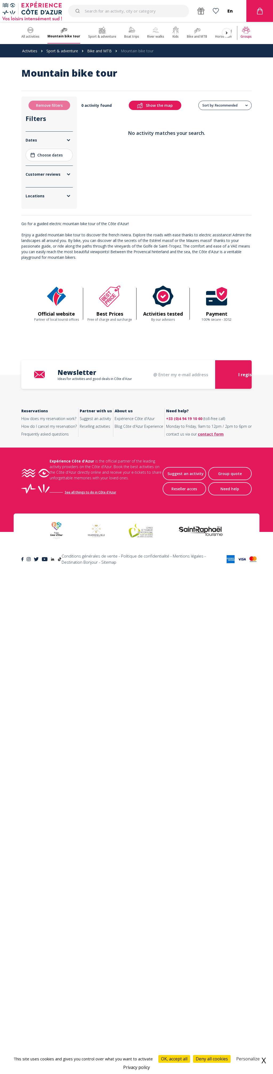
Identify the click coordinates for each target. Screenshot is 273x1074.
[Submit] (78, 11)
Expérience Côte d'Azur (135, 923)
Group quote (230, 978)
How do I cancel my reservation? (49, 931)
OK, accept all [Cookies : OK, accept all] (174, 1059)
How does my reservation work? (48, 923)
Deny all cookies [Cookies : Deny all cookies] (212, 1059)
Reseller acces (184, 993)
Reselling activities (95, 931)
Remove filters (49, 105)
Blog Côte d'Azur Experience (139, 931)
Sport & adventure (62, 50)
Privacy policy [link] (136, 1067)
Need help (229, 993)
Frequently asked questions (45, 939)
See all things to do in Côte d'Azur (90, 997)
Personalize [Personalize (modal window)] (248, 1059)
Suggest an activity (95, 923)
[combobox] (128, 11)
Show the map (161, 105)
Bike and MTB (99, 50)
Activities (29, 50)
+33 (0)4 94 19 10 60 (184, 923)
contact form (211, 939)
